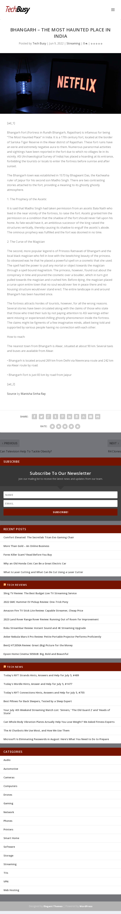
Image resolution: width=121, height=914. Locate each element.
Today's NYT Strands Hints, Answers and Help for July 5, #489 (41, 675)
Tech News (15, 666)
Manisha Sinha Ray (33, 394)
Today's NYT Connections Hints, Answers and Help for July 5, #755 (44, 692)
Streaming (73, 43)
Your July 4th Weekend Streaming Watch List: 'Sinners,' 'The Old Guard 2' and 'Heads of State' (57, 711)
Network (9, 812)
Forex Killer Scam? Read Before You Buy (28, 554)
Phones (8, 820)
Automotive (11, 768)
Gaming (8, 803)
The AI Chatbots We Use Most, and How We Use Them (37, 730)
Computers (10, 786)
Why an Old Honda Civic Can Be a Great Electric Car (35, 563)
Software (9, 846)
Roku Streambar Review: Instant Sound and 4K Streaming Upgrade (45, 628)
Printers (8, 829)
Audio (7, 760)
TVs (6, 872)
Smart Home (11, 838)
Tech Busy (39, 43)
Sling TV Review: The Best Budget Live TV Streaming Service (40, 593)
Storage (8, 855)
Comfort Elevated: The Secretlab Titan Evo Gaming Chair (39, 537)
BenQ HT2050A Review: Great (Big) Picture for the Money (38, 645)
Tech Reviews (17, 584)
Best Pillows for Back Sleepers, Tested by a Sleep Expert (38, 701)
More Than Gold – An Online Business (26, 546)
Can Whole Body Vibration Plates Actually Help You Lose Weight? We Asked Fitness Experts (59, 722)
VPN (6, 881)
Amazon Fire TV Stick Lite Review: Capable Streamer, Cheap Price (43, 610)
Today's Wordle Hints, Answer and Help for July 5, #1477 (38, 684)
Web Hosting (11, 890)
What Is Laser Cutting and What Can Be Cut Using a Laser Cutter (43, 572)
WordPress (86, 906)
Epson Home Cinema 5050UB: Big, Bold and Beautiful (36, 654)
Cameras (9, 777)
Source (11, 394)
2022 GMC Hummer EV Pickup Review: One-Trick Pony (36, 602)
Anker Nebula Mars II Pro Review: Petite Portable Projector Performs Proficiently (52, 636)
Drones (8, 794)
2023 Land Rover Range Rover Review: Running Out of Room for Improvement (51, 619)
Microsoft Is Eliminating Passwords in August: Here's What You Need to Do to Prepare (56, 739)
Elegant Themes (53, 906)
